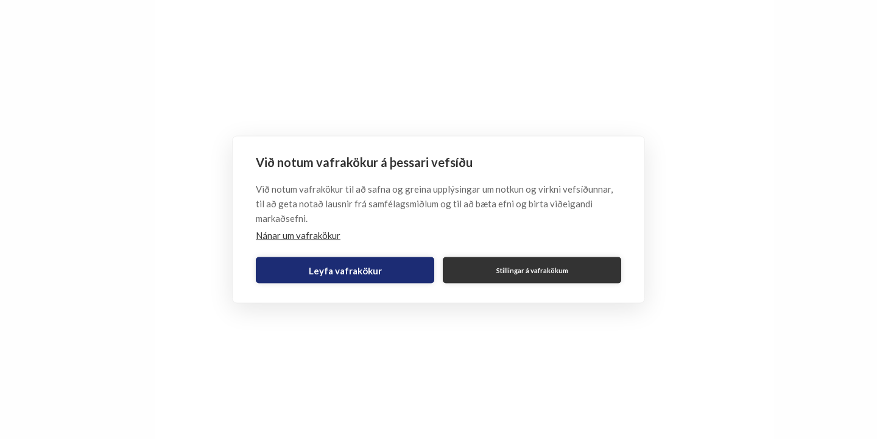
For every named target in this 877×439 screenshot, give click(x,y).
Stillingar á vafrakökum (532, 270)
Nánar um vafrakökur (298, 235)
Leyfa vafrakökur (345, 270)
